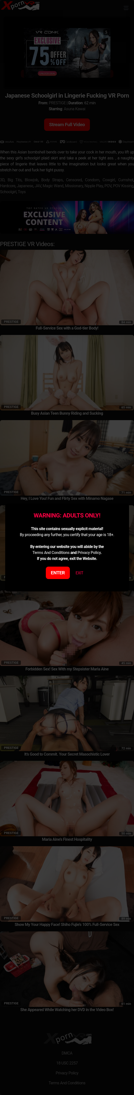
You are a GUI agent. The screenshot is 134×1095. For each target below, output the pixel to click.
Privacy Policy (89, 552)
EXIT (79, 573)
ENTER (58, 573)
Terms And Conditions (51, 552)
